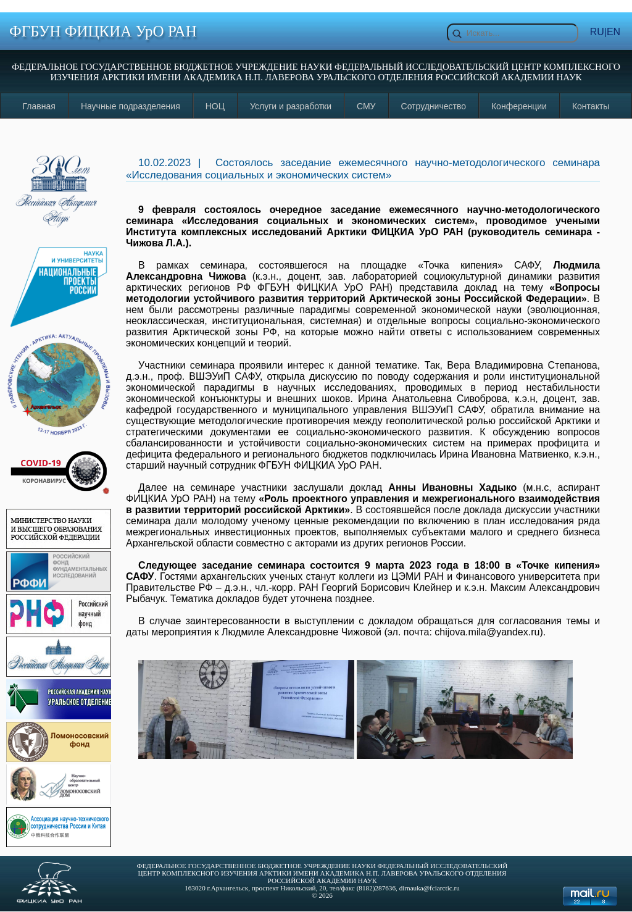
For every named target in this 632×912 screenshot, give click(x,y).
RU (597, 32)
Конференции (519, 106)
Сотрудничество (433, 106)
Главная (39, 106)
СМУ (366, 106)
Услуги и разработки (290, 106)
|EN (612, 32)
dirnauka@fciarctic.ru (429, 888)
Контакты (590, 106)
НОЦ (215, 106)
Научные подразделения (130, 106)
